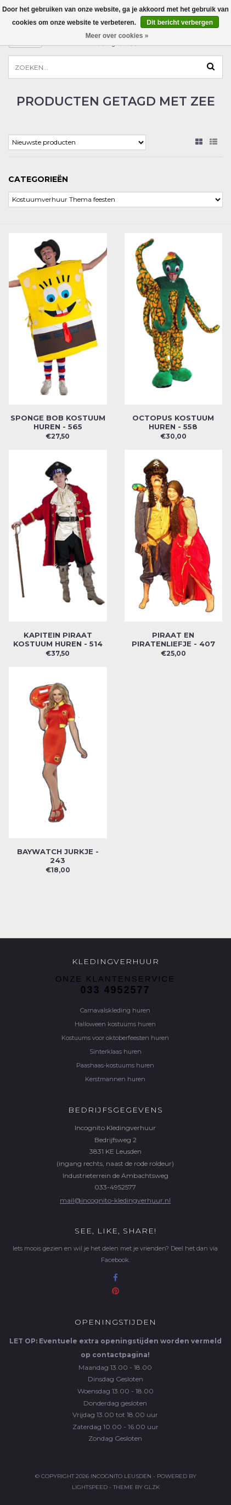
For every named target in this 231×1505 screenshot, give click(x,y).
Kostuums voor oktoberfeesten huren (115, 1038)
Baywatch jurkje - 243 (58, 856)
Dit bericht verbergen (180, 22)
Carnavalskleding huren (115, 1010)
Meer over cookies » (117, 36)
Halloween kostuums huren (115, 1024)
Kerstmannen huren (115, 1079)
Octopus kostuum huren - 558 (173, 422)
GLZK (152, 1487)
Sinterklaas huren (115, 1051)
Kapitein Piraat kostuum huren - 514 (58, 639)
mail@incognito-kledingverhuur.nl (115, 1200)
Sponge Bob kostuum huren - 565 (57, 422)
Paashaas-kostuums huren (115, 1065)
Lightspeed (90, 1487)
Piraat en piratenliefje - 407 (173, 639)
